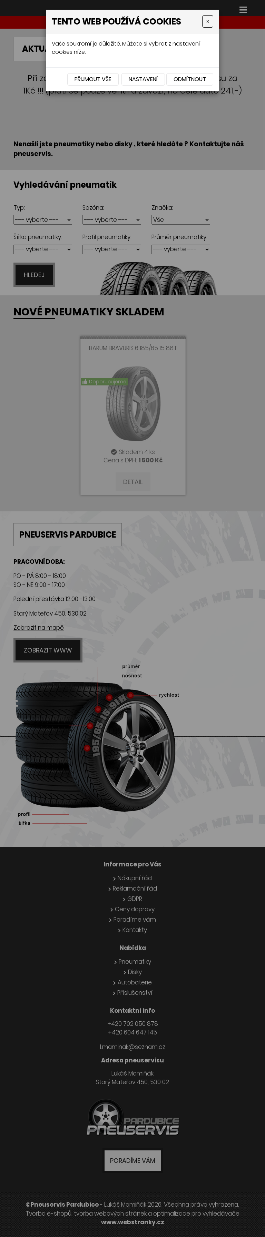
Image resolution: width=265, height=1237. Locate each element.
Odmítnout (190, 79)
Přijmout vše (93, 79)
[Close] (207, 21)
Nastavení (143, 79)
